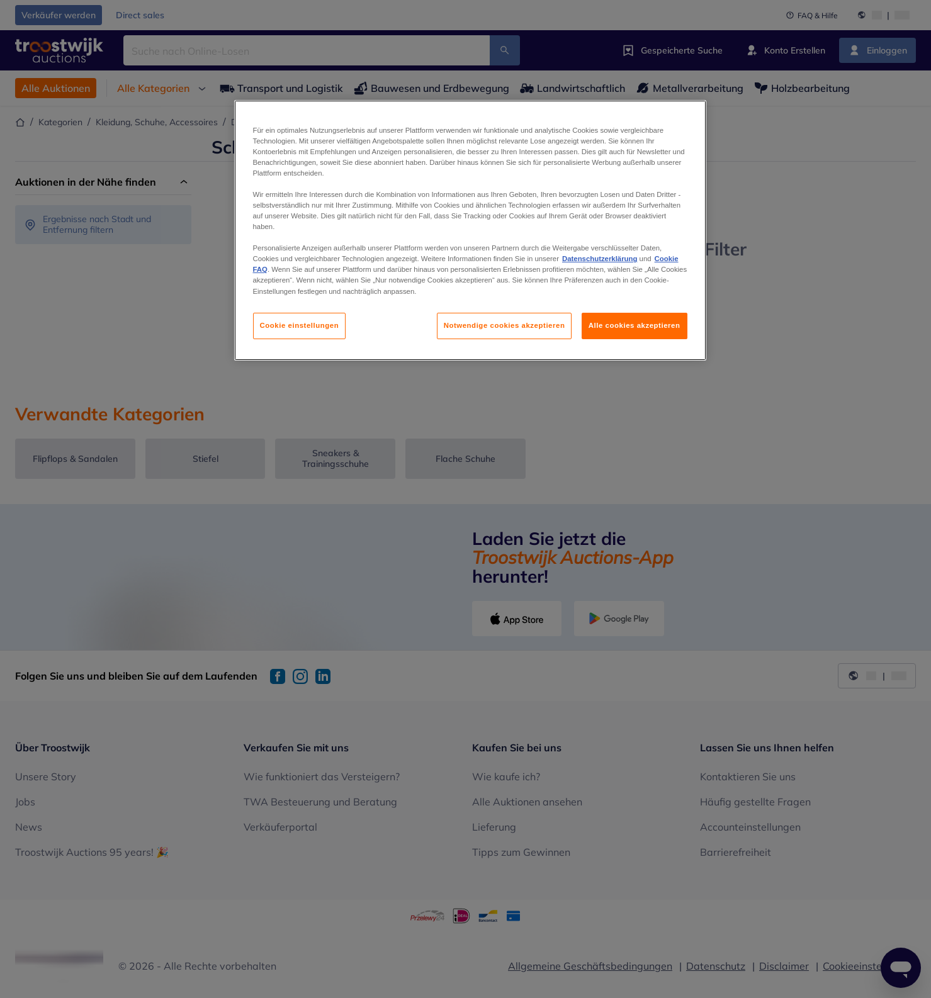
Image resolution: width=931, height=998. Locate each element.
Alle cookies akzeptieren (634, 325)
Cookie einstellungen (299, 325)
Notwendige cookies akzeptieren (504, 325)
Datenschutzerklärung (599, 258)
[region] (470, 230)
